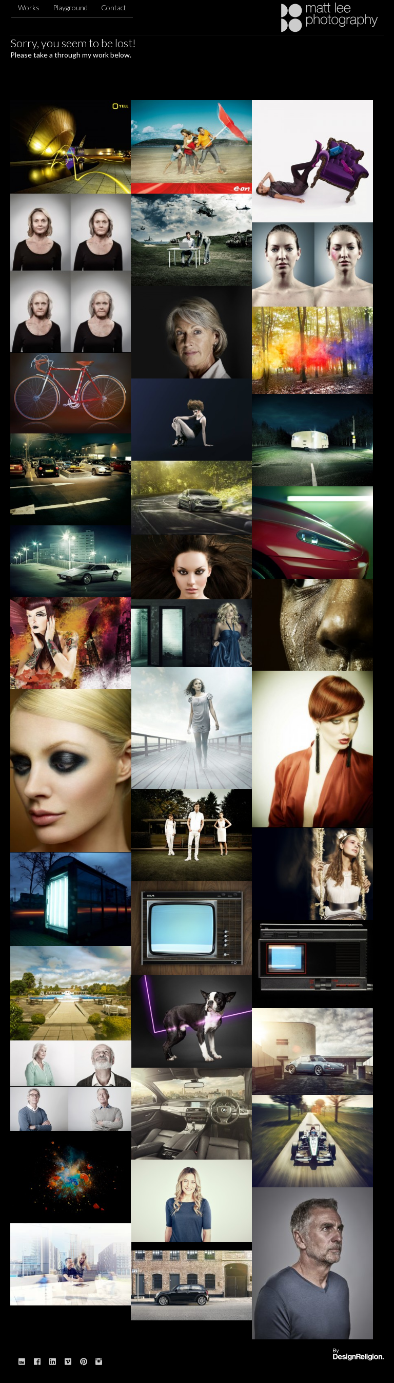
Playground (70, 7)
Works (29, 7)
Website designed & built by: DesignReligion (358, 1355)
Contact (113, 7)
